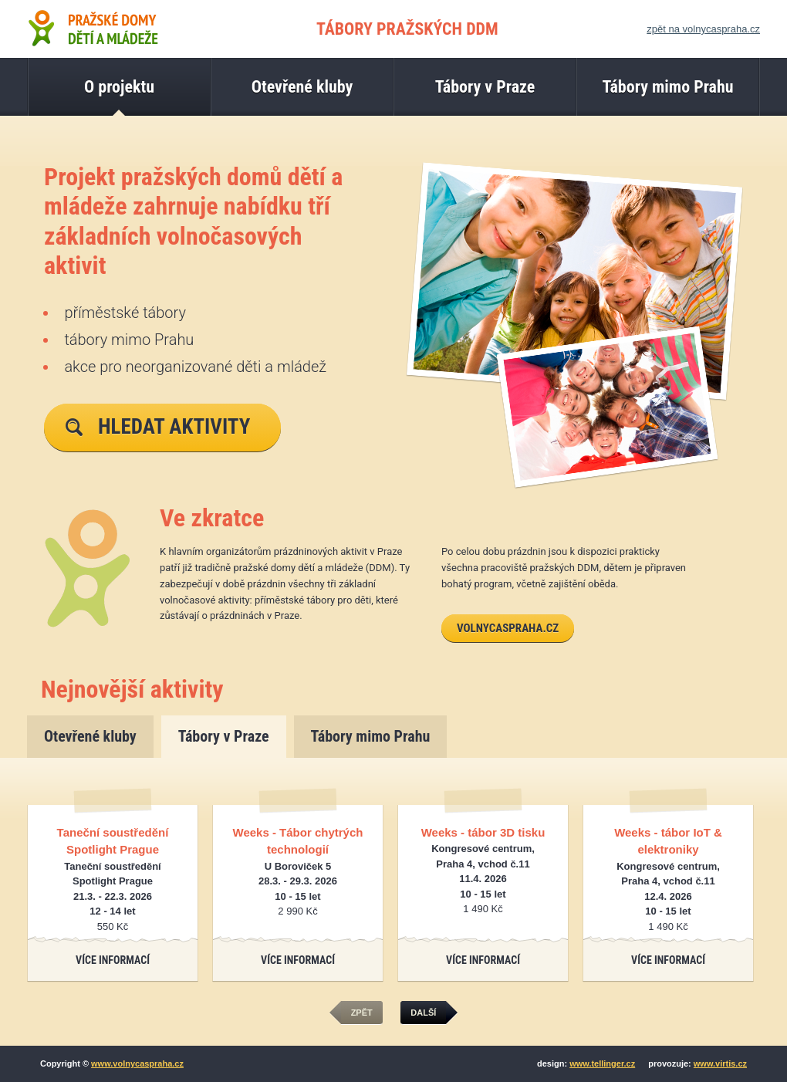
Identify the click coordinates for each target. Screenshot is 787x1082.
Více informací (113, 960)
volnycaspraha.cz (508, 628)
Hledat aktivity (158, 426)
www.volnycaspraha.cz (137, 1063)
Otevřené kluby (90, 736)
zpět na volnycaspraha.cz (703, 29)
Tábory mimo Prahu (371, 736)
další (428, 1013)
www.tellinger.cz (602, 1063)
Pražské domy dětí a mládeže (92, 27)
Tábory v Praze (223, 736)
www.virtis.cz (720, 1063)
